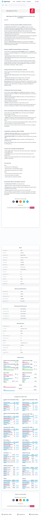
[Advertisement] (20, 219)
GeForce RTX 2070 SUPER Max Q (28, 461)
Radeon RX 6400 (25, 423)
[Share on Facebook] (13, 202)
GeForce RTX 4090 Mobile (8, 432)
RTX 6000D (24, 480)
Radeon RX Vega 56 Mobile (27, 474)
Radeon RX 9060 (6, 472)
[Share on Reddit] (20, 202)
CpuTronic (6, 1)
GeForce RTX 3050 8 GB (26, 449)
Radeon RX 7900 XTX (7, 416)
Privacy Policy (34, 514)
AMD (6, 5)
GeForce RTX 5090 (25, 467)
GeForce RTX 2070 (25, 460)
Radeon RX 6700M (6, 407)
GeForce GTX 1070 (25, 409)
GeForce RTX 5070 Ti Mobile (8, 460)
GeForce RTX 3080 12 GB (7, 461)
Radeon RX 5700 (25, 436)
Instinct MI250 (6, 454)
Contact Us (22, 514)
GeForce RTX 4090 (6, 402)
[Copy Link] (32, 208)
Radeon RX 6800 (25, 456)
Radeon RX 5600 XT (6, 421)
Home (14, 1)
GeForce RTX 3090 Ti (25, 441)
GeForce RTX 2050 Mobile (8, 449)
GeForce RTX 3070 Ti (25, 443)
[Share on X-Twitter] (17, 202)
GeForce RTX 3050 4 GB (26, 421)
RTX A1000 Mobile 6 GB (26, 472)
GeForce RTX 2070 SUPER (7, 434)
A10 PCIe (23, 469)
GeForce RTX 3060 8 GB (26, 406)
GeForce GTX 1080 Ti (7, 445)
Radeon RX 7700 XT (6, 406)
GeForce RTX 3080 (6, 481)
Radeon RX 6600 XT (6, 436)
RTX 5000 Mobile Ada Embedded (9, 456)
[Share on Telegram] (27, 202)
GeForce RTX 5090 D (7, 480)
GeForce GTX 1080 (25, 447)
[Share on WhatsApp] (24, 202)
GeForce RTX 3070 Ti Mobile (8, 419)
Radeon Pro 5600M (6, 487)
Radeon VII (24, 485)
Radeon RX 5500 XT (6, 423)
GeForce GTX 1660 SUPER (7, 447)
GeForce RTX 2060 (6, 409)
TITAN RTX (5, 404)
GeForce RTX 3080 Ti (25, 415)
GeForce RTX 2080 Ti (25, 417)
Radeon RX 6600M (6, 485)
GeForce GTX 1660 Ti (26, 487)
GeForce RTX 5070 (25, 481)
